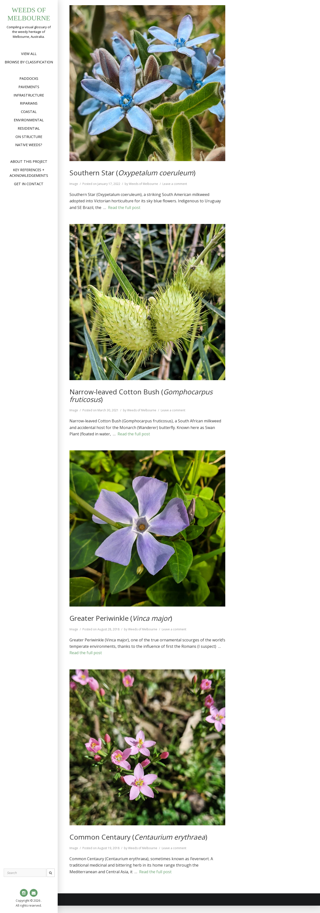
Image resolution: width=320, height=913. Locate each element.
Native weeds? (28, 144)
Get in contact (28, 183)
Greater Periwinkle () (120, 618)
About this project (28, 161)
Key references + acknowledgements (29, 172)
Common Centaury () (138, 837)
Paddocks (28, 78)
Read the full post (124, 207)
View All (29, 53)
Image (73, 184)
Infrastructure (28, 95)
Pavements (28, 86)
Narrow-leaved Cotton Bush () (141, 395)
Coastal (29, 111)
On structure (28, 136)
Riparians (29, 103)
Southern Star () (132, 172)
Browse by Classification (29, 62)
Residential (29, 128)
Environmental (29, 120)
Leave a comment (174, 184)
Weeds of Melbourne (143, 184)
